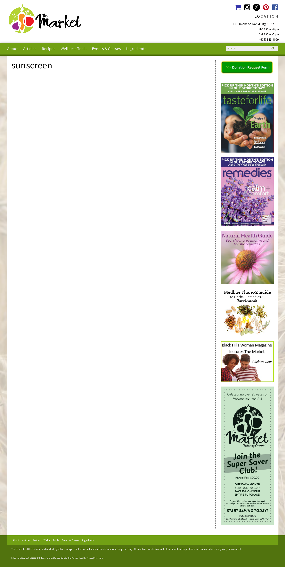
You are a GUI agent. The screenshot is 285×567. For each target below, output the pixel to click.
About (12, 48)
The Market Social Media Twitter (256, 7)
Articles (29, 48)
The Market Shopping (237, 7)
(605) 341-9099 (269, 39)
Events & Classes (106, 48)
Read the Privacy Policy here (91, 558)
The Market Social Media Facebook (275, 7)
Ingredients (136, 48)
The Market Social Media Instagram (247, 7)
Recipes (48, 48)
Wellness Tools (73, 48)
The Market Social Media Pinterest (266, 7)
